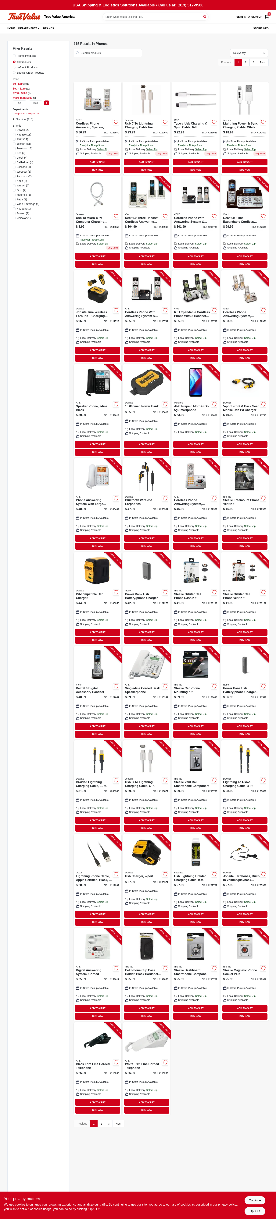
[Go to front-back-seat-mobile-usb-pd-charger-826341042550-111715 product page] (245, 410)
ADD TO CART (98, 162)
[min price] (19, 102)
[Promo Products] (14, 55)
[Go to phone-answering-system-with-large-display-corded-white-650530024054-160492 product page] (97, 504)
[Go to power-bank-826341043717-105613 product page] (146, 410)
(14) (22, 139)
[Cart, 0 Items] (267, 17)
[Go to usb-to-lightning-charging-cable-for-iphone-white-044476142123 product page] (146, 128)
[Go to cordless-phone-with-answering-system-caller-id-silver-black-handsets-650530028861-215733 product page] (196, 222)
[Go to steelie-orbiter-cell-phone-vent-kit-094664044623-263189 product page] (245, 598)
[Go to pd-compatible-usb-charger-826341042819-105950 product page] (97, 598)
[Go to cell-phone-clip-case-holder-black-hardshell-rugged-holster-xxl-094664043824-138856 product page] (146, 974)
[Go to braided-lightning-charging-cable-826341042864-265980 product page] (97, 786)
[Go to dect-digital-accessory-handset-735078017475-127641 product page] (97, 692)
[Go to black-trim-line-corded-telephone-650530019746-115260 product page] (97, 1068)
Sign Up (256, 16)
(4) (22, 157)
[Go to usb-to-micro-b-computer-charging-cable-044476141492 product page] (97, 222)
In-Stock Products (27, 67)
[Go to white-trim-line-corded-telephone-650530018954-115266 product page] (146, 1068)
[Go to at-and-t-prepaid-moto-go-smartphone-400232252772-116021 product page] (196, 410)
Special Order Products (30, 73)
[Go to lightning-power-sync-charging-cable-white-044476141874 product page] (245, 128)
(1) (24, 194)
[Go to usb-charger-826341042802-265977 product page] (146, 880)
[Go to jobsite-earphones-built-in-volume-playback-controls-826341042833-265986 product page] (245, 880)
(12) (24, 148)
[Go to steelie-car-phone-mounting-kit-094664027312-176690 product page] (196, 692)
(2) (24, 176)
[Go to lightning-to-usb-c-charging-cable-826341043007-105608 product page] (245, 786)
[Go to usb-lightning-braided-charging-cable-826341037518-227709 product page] (196, 880)
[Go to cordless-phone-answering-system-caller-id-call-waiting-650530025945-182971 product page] (245, 316)
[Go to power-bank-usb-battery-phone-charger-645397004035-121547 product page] (245, 692)
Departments (27, 28)
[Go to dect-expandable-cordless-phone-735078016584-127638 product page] (245, 222)
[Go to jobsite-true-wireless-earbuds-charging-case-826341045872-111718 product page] (97, 316)
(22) (23, 129)
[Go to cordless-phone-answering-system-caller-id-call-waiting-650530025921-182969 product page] (196, 504)
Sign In (241, 16)
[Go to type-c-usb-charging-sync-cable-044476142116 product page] (196, 128)
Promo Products (26, 56)
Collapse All (19, 113)
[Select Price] (46, 102)
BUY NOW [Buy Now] (97, 170)
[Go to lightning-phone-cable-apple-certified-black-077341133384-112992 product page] (97, 880)
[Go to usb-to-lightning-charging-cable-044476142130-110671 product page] (146, 786)
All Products (24, 62)
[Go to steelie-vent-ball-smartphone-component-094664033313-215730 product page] (196, 786)
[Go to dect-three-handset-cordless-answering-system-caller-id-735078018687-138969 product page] (146, 222)
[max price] (35, 102)
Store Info (261, 28)
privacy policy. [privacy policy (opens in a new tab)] (227, 1204)
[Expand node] (14, 119)
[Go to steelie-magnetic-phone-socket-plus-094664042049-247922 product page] (245, 974)
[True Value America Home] (24, 17)
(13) (24, 143)
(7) (21, 153)
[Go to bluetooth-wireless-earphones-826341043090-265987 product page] (146, 504)
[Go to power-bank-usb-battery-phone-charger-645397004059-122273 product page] (146, 598)
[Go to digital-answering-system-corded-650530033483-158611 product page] (97, 974)
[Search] (205, 16)
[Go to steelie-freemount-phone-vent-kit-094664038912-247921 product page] (245, 504)
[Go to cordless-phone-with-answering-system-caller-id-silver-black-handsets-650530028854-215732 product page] (146, 316)
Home (11, 28)
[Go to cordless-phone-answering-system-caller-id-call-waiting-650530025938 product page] (97, 128)
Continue (255, 1200)
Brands (48, 28)
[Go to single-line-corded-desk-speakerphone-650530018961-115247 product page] (146, 692)
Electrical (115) (24, 119)
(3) (24, 166)
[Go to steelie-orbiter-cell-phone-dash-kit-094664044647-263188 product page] (196, 598)
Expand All (33, 113)
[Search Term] (155, 17)
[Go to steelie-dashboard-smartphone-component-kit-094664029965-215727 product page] (196, 974)
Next (263, 62)
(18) (24, 134)
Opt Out (254, 1211)
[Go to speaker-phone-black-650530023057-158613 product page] (97, 410)
